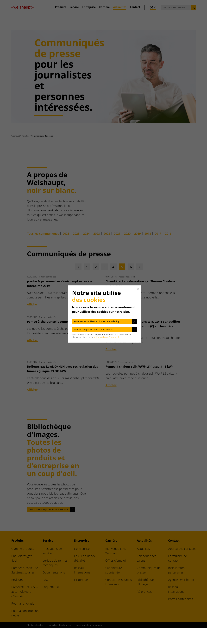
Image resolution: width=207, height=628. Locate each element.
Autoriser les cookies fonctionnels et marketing (96, 321)
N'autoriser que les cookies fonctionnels (93, 329)
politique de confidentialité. (106, 337)
